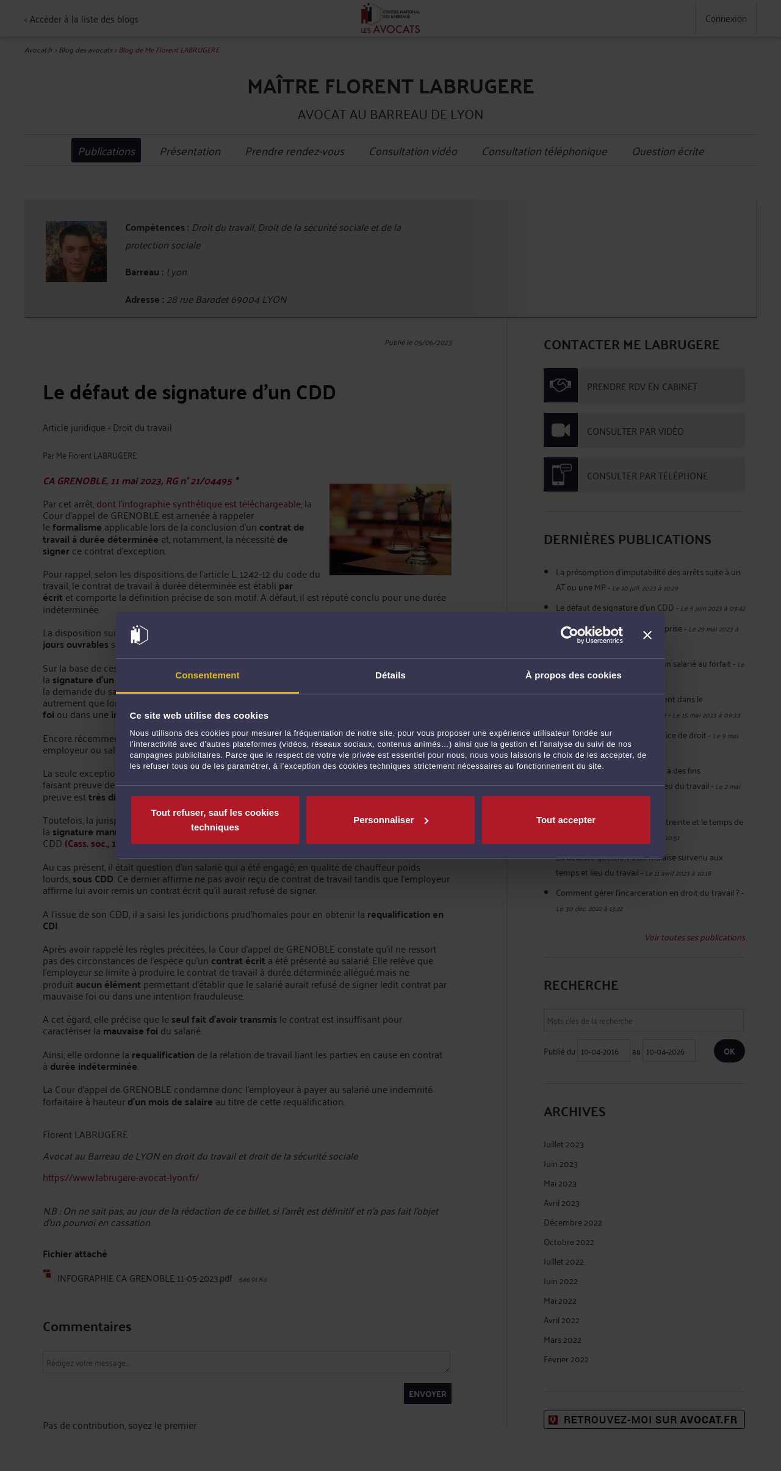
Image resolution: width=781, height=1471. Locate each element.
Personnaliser (390, 820)
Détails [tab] (390, 675)
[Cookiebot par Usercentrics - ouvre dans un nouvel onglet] (569, 635)
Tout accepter (566, 820)
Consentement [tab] (207, 675)
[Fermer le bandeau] (647, 635)
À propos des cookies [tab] (573, 675)
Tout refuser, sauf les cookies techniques (215, 819)
